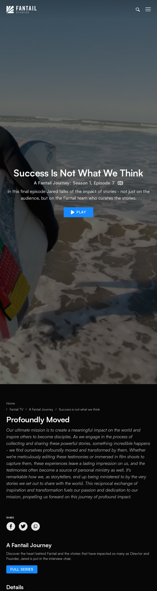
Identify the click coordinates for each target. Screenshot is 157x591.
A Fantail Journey (41, 409)
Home (10, 403)
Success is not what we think (79, 409)
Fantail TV (16, 409)
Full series (21, 569)
